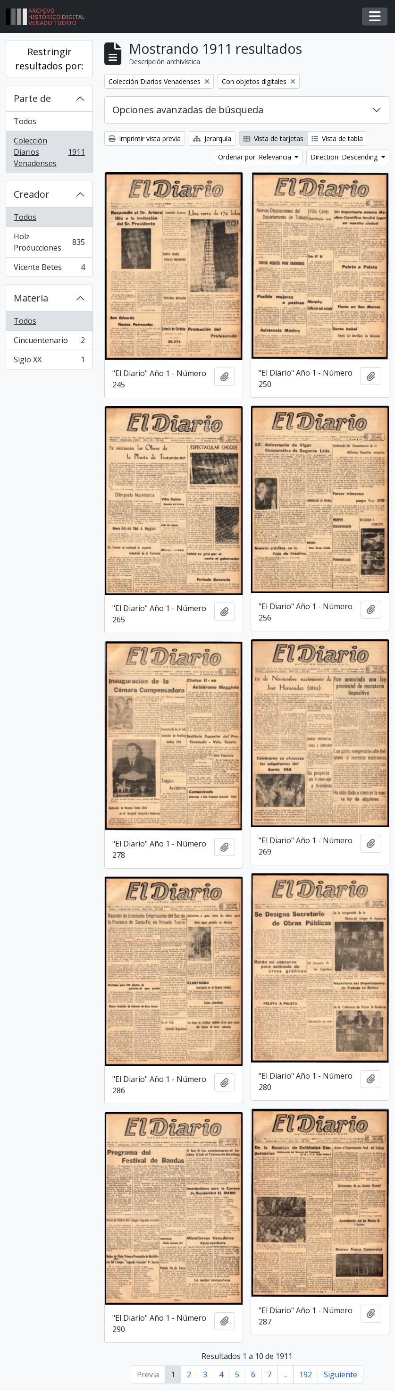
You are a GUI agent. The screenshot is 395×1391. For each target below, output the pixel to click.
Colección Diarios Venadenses (49, 151)
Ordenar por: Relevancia (255, 156)
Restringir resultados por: (49, 58)
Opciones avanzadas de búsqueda (187, 109)
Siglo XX (49, 361)
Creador (32, 194)
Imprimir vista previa (145, 138)
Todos (25, 121)
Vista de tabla (337, 138)
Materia (31, 298)
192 (305, 1374)
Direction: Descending (345, 156)
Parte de (32, 98)
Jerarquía (212, 138)
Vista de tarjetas (273, 138)
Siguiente (340, 1374)
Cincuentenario (49, 342)
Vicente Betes (49, 269)
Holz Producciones (49, 242)
